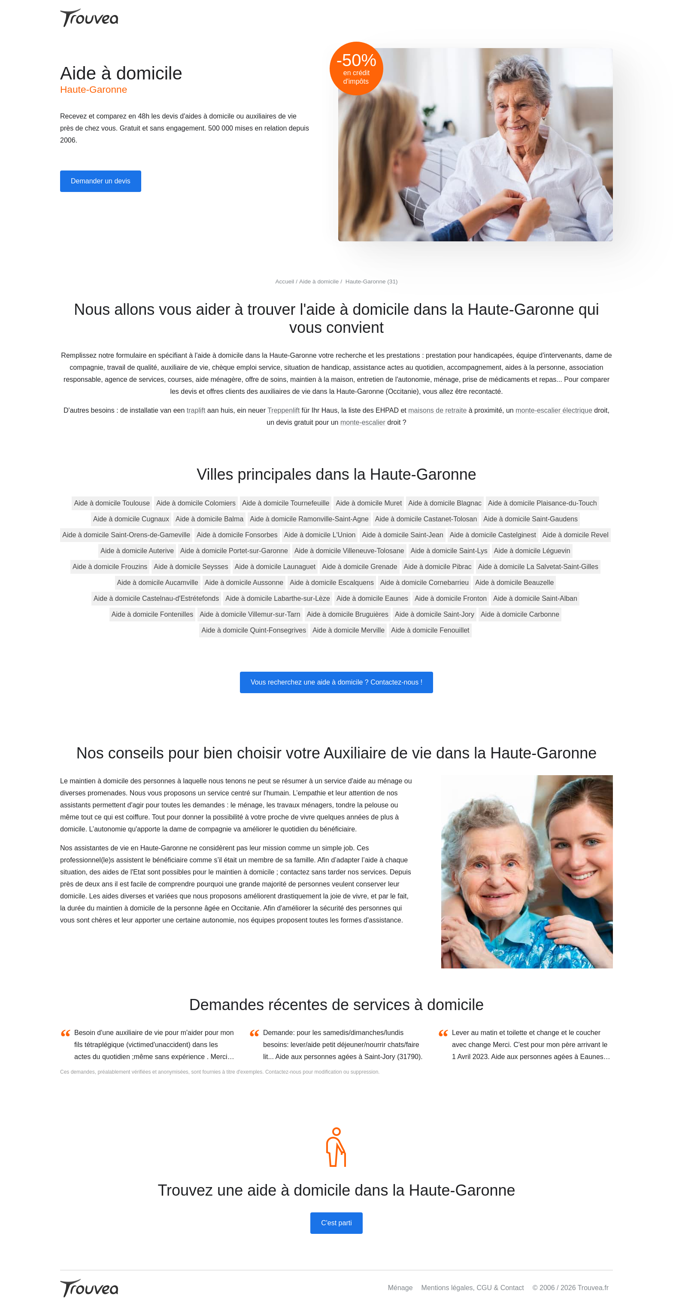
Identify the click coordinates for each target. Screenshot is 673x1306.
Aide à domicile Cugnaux (131, 519)
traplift (196, 410)
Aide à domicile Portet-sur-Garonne (234, 550)
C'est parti (336, 1223)
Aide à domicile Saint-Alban (535, 598)
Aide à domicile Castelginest (493, 535)
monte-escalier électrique (553, 410)
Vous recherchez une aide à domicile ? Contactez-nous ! (336, 682)
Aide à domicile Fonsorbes (237, 535)
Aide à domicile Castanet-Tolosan (426, 519)
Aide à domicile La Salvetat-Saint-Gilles (538, 566)
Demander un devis (100, 181)
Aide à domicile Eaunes (372, 598)
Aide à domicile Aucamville (157, 582)
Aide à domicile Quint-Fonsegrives (253, 630)
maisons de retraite (437, 410)
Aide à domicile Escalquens (332, 582)
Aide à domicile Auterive (137, 550)
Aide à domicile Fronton (451, 598)
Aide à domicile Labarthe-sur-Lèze (277, 598)
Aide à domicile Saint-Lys (449, 550)
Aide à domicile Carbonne (520, 614)
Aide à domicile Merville (348, 630)
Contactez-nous (283, 1072)
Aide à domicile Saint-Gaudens (530, 519)
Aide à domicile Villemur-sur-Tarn (250, 614)
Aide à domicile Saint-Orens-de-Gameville (126, 535)
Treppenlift (283, 410)
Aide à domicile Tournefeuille (285, 503)
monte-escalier (362, 422)
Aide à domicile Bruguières (347, 614)
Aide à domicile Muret (369, 503)
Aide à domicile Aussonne (244, 582)
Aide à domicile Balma (209, 519)
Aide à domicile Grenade (359, 566)
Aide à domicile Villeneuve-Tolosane (349, 550)
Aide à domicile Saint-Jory (434, 614)
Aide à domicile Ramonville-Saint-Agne (309, 519)
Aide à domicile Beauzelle (514, 582)
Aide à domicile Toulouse (112, 503)
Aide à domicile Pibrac (438, 566)
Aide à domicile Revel (576, 535)
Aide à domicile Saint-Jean (402, 535)
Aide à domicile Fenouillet (430, 630)
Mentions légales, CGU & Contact (472, 1287)
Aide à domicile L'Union (320, 535)
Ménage (400, 1287)
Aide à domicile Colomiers (196, 503)
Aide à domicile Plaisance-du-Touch (542, 503)
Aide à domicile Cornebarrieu (424, 582)
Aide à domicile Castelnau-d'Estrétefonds (156, 598)
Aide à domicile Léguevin (532, 550)
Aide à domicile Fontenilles (152, 614)
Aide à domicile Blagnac (445, 503)
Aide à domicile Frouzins (110, 566)
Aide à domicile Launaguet (275, 566)
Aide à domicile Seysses (191, 566)
